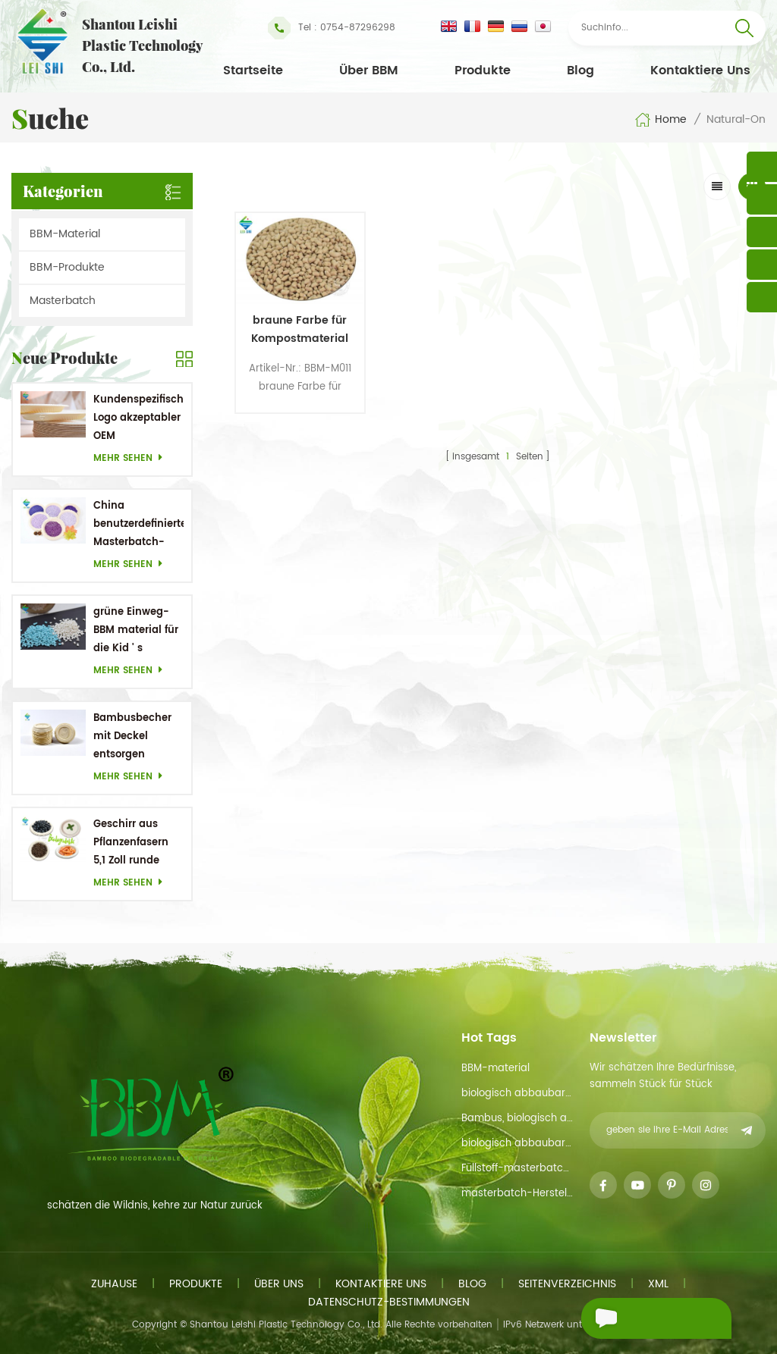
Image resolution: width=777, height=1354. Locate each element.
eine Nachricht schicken (641, 1320)
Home (660, 119)
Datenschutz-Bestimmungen (389, 1302)
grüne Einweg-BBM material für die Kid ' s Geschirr (135, 631)
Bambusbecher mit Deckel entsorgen (132, 736)
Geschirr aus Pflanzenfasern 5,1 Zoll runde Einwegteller (130, 843)
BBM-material (495, 1069)
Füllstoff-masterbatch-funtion (517, 1169)
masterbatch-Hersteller (517, 1194)
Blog (580, 70)
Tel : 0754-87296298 (331, 28)
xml (658, 1284)
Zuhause (114, 1284)
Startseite (253, 70)
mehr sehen (132, 458)
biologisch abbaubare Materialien (517, 1144)
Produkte (483, 70)
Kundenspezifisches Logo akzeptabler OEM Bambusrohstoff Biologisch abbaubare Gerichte (138, 419)
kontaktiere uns (700, 70)
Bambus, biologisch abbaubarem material (517, 1119)
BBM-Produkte (67, 267)
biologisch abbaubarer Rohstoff (517, 1094)
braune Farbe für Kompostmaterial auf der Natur (297, 327)
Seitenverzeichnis (567, 1284)
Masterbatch (63, 300)
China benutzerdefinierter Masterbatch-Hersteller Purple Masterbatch (138, 525)
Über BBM (368, 70)
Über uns (279, 1284)
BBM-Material (65, 234)
